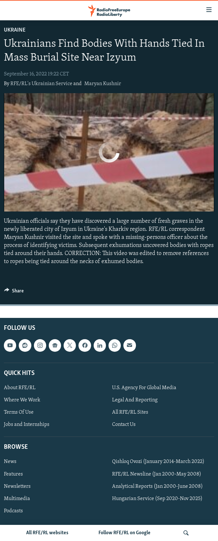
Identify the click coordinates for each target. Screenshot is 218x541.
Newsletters (17, 486)
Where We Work (22, 400)
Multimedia (17, 498)
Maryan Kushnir (102, 83)
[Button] (14, 292)
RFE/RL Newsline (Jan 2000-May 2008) (156, 474)
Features (13, 474)
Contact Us (124, 424)
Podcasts (13, 510)
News (10, 461)
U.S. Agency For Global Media (144, 387)
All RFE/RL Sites (130, 412)
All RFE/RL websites (47, 533)
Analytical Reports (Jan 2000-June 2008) (157, 486)
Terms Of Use (19, 412)
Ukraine (15, 30)
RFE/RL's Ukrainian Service (41, 83)
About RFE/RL (20, 387)
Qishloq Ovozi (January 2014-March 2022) (158, 461)
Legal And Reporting (135, 400)
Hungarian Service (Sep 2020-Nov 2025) (157, 498)
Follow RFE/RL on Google (125, 533)
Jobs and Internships (26, 424)
